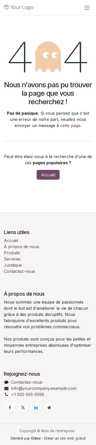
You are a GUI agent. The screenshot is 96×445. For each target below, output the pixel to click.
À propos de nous (21, 246)
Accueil (48, 174)
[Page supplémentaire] (49, 407)
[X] (23, 407)
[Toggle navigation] (87, 7)
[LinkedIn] (36, 407)
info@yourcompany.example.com (44, 388)
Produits (12, 252)
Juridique (13, 265)
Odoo (36, 438)
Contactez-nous (19, 271)
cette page (70, 125)
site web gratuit (73, 438)
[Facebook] (10, 407)
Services (12, 259)
